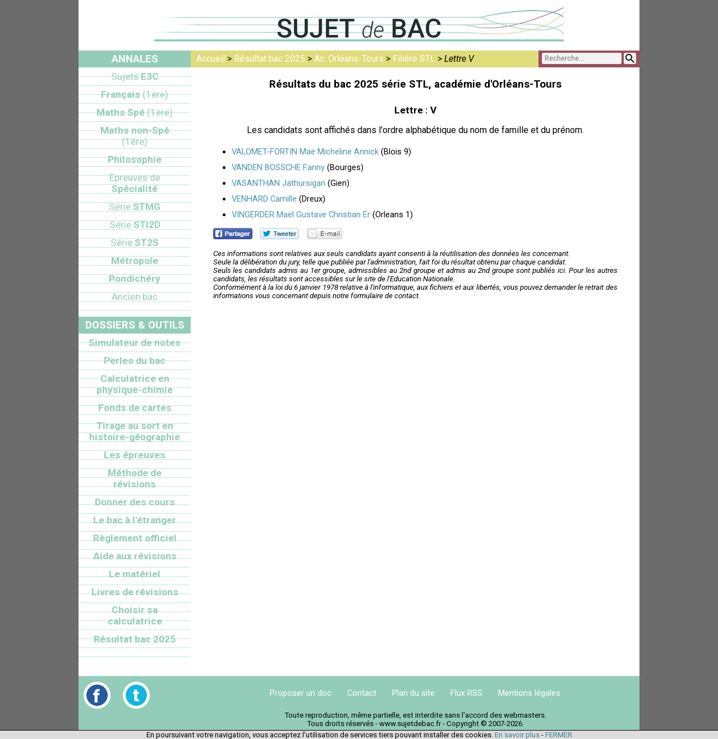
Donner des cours (135, 502)
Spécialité (134, 183)
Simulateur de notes (135, 342)
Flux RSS (466, 693)
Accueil (210, 58)
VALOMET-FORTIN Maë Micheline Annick (305, 152)
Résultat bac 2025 (269, 58)
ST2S (135, 242)
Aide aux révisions (135, 556)
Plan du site (413, 693)
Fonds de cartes (135, 407)
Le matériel (134, 574)
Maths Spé (134, 112)
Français (134, 94)
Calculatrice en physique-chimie (134, 384)
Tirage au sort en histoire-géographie (134, 431)
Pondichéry (134, 278)
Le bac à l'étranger (134, 520)
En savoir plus (517, 735)
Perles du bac (134, 360)
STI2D (134, 224)
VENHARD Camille (264, 199)
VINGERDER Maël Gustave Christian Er (301, 214)
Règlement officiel (135, 538)
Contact (361, 693)
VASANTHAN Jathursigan (278, 183)
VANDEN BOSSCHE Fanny (278, 167)
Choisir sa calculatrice (135, 615)
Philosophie (135, 159)
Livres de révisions (134, 591)
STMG (134, 206)
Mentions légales (529, 693)
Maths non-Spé (134, 136)
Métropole (134, 260)
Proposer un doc (301, 693)
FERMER (558, 735)
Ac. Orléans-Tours (349, 58)
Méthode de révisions (135, 478)
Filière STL (414, 58)
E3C (135, 76)
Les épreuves (134, 454)
